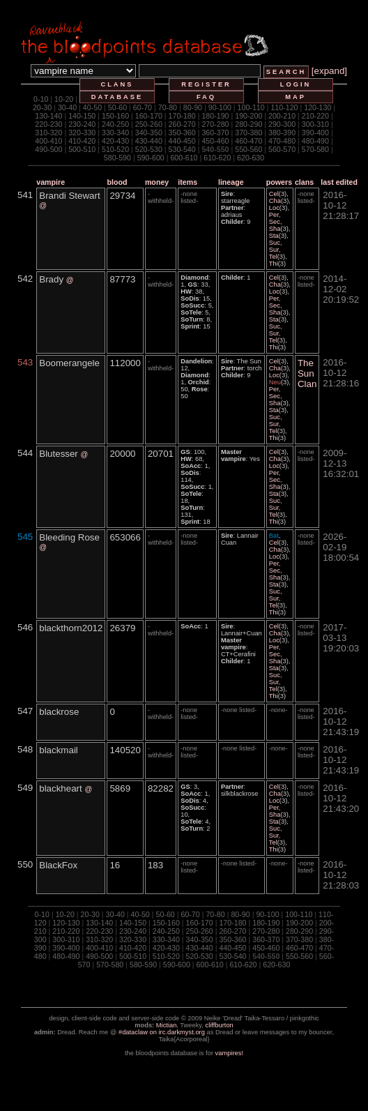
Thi (273, 263)
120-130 (317, 107)
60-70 (142, 107)
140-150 (81, 116)
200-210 (282, 116)
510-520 (115, 149)
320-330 (81, 132)
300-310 (315, 124)
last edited (339, 182)
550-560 (248, 149)
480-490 (315, 141)
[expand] (329, 71)
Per (274, 214)
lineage (231, 182)
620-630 (250, 157)
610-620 (217, 157)
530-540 (182, 149)
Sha (275, 228)
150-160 (115, 116)
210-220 (315, 116)
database (117, 96)
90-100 (219, 107)
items (187, 182)
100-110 (251, 107)
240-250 (115, 124)
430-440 (148, 141)
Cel (274, 193)
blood (117, 182)
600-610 (183, 157)
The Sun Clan (307, 373)
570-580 (315, 149)
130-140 (48, 116)
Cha (275, 200)
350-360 (182, 132)
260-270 (182, 124)
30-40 (67, 107)
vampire (50, 182)
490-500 (48, 149)
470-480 (282, 141)
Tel (273, 256)
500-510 (81, 149)
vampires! (229, 1053)
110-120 (284, 107)
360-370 (215, 132)
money (157, 182)
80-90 (192, 107)
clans (116, 84)
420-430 (115, 141)
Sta (274, 235)
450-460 (215, 141)
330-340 (115, 132)
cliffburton (219, 1025)
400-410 (48, 141)
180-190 (215, 116)
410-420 (81, 141)
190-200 (248, 116)
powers (279, 182)
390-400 (315, 132)
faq (206, 96)
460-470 (248, 141)
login (296, 84)
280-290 (248, 124)
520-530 (148, 149)
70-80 (167, 107)
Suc (274, 242)
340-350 (148, 132)
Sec (274, 221)
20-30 (42, 107)
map (295, 96)
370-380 (248, 132)
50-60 (117, 107)
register (206, 84)
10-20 (63, 99)
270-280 (215, 124)
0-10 (40, 99)
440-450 (182, 141)
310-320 (48, 132)
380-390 (282, 132)
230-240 (81, 124)
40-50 (92, 107)
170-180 (182, 116)
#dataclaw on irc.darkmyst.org (161, 1032)
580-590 (117, 157)
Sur (274, 249)
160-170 (148, 116)
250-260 (148, 124)
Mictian (166, 1025)
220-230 (48, 124)
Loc (274, 207)
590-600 (150, 157)
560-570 (282, 149)
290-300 (282, 124)
